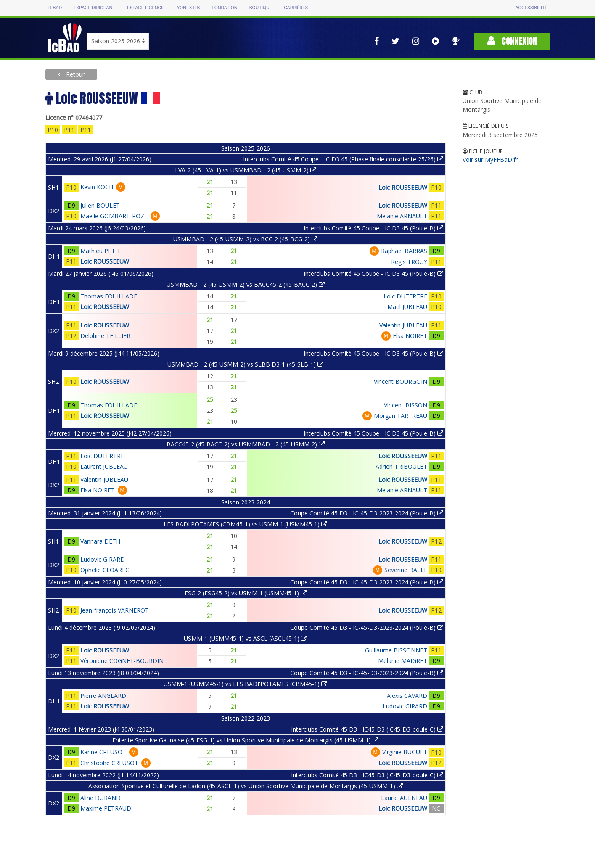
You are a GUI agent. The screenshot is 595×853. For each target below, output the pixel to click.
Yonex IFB (188, 8)
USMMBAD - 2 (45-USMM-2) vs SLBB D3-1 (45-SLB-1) (245, 364)
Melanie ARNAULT (402, 216)
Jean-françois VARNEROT (114, 610)
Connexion (512, 41)
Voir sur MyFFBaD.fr (490, 160)
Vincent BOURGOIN (400, 382)
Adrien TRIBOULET (401, 466)
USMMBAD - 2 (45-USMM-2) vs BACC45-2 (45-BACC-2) (246, 284)
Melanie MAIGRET (402, 661)
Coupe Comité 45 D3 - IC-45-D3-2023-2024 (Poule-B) (366, 513)
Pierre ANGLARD (103, 696)
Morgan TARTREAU (400, 416)
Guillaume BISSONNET (396, 650)
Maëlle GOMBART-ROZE (114, 216)
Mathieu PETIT (100, 251)
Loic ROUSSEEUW (402, 187)
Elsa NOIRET (410, 336)
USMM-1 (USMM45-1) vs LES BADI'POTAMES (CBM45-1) (245, 684)
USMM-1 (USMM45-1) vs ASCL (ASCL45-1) (245, 638)
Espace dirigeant (94, 8)
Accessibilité (531, 8)
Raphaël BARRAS (404, 251)
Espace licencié (146, 8)
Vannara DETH (100, 541)
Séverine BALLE (405, 570)
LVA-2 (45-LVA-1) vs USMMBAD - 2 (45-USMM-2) (245, 170)
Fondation (224, 8)
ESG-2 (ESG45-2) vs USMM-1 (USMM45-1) (246, 593)
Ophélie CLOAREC (104, 570)
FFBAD (55, 8)
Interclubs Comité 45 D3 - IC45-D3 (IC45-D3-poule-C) (367, 729)
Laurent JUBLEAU (104, 466)
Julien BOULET (100, 205)
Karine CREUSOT (103, 752)
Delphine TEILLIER (105, 336)
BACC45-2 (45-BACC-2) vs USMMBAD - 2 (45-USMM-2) (246, 444)
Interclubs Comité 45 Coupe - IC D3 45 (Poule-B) (373, 228)
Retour (74, 74)
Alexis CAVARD (407, 696)
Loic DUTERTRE (405, 296)
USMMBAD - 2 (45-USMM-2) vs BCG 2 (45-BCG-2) (245, 239)
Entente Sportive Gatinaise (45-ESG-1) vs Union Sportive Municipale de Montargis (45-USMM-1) (245, 740)
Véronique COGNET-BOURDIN (122, 661)
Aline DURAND (100, 798)
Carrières (296, 8)
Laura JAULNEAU (404, 798)
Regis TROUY (409, 262)
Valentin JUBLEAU (403, 325)
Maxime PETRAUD (105, 808)
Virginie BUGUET (404, 752)
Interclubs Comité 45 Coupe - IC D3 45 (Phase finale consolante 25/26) (343, 159)
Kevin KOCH (96, 187)
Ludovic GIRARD (102, 559)
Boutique (260, 8)
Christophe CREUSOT (109, 763)
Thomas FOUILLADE (108, 296)
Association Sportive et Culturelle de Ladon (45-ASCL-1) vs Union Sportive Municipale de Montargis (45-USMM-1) (245, 786)
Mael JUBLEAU (407, 307)
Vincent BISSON (405, 405)
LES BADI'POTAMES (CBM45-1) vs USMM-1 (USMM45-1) (245, 524)
